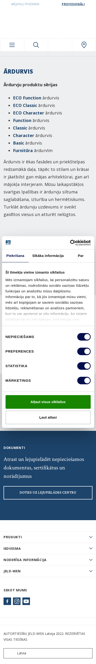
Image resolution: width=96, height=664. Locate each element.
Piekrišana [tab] (15, 256)
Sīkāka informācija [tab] (48, 256)
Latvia (16, 653)
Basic (18, 143)
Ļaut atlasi (48, 417)
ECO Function (27, 98)
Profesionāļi (73, 4)
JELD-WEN (12, 571)
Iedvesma (12, 548)
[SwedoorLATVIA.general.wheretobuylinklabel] (84, 44)
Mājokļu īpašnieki (25, 4)
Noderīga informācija (25, 560)
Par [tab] (81, 256)
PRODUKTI (13, 537)
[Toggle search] (36, 44)
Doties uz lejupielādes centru (48, 493)
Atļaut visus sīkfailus (48, 402)
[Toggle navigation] (12, 44)
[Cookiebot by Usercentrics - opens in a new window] (70, 243)
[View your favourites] (60, 44)
